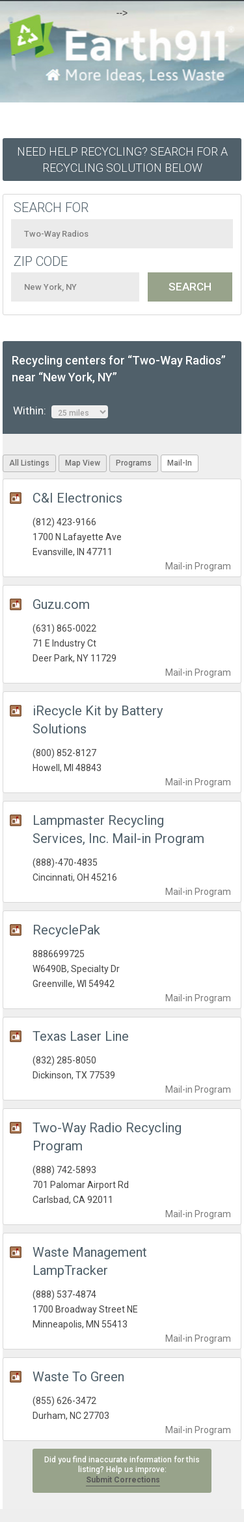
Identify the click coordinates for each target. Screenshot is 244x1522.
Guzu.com (61, 604)
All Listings (29, 463)
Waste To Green (78, 1377)
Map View (82, 463)
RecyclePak (66, 930)
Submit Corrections (123, 1479)
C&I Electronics (77, 498)
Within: (60, 411)
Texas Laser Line (81, 1036)
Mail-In (179, 463)
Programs (134, 463)
